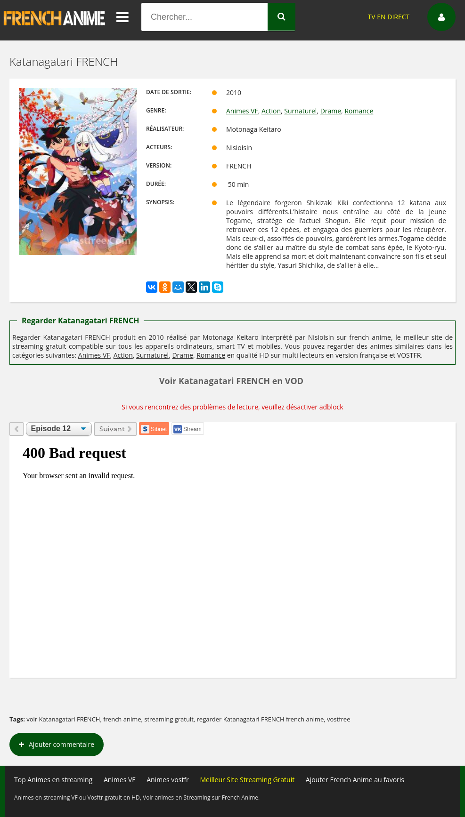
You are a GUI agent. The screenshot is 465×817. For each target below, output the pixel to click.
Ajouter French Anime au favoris (355, 779)
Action (271, 110)
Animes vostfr (168, 779)
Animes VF (242, 110)
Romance (358, 110)
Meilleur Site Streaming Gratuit (247, 779)
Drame (330, 110)
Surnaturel (300, 110)
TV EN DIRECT (389, 16)
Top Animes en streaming (53, 779)
